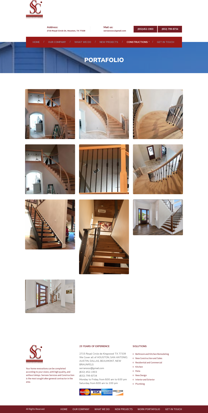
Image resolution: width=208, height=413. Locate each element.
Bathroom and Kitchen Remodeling (152, 354)
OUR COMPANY (57, 42)
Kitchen (139, 366)
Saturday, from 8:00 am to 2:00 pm (98, 383)
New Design (141, 375)
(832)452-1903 (145, 29)
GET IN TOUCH (165, 42)
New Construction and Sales (148, 358)
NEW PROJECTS (109, 42)
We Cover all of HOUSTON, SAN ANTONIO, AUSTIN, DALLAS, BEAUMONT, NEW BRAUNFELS (103, 361)
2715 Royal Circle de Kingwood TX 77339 (102, 353)
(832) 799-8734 (170, 29)
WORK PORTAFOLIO (149, 409)
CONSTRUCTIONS (137, 42)
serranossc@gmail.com (91, 368)
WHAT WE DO (82, 42)
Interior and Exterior (145, 379)
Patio (137, 371)
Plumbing (140, 383)
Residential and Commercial (148, 362)
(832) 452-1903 (88, 372)
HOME (36, 42)
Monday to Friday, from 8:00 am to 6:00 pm (103, 379)
